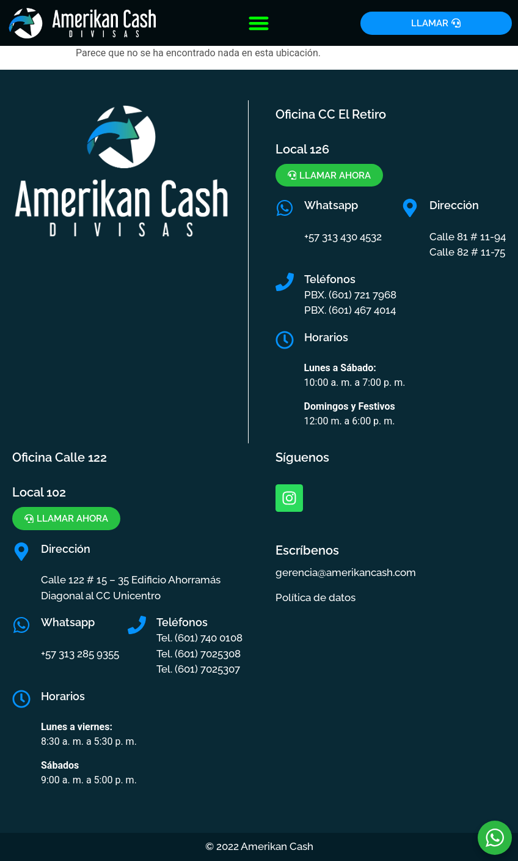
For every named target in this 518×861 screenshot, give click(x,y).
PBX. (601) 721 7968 (350, 295)
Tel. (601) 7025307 (198, 669)
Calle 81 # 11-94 (467, 237)
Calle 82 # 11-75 (467, 252)
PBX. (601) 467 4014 (350, 311)
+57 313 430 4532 (343, 237)
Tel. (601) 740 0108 (199, 638)
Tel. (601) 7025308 (198, 654)
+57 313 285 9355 (80, 654)
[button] (259, 23)
